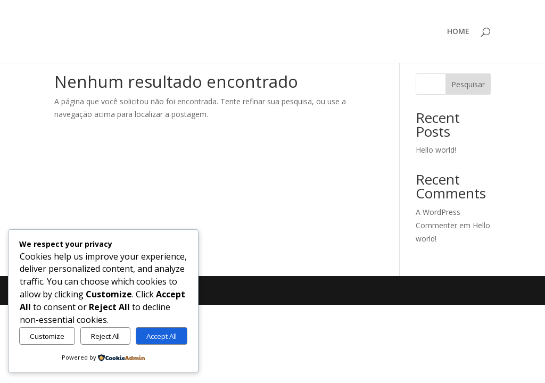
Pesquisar (468, 84)
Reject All (105, 336)
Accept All (161, 336)
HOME (458, 32)
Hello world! (436, 150)
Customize (47, 336)
